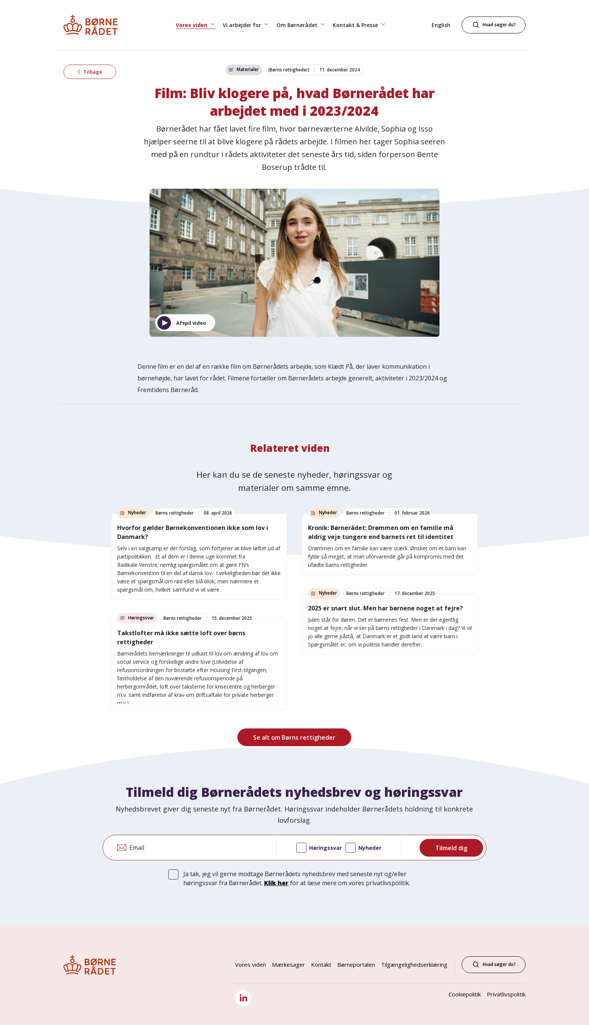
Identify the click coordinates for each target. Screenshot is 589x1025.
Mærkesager (288, 964)
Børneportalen (356, 964)
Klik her (276, 883)
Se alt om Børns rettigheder (294, 737)
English (441, 25)
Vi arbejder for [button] (243, 25)
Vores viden (250, 964)
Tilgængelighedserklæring (414, 964)
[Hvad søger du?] (494, 25)
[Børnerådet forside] (97, 25)
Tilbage (89, 72)
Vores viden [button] (192, 25)
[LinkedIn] (243, 998)
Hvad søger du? (493, 964)
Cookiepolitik (465, 994)
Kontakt (321, 964)
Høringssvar (319, 848)
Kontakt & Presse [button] (356, 25)
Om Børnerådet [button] (297, 25)
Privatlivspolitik (506, 994)
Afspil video (191, 322)
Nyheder (363, 848)
